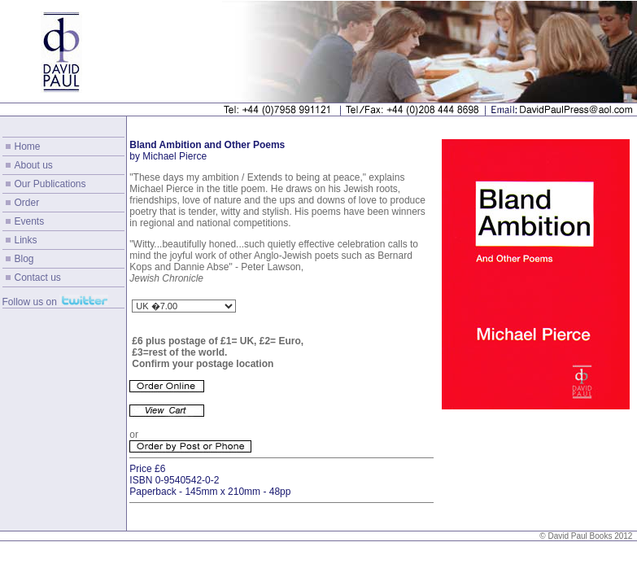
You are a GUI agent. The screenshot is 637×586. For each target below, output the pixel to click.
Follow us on (29, 302)
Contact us (38, 277)
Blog (24, 259)
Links (26, 240)
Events (30, 221)
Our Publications (50, 184)
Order (27, 202)
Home (28, 146)
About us (34, 165)
